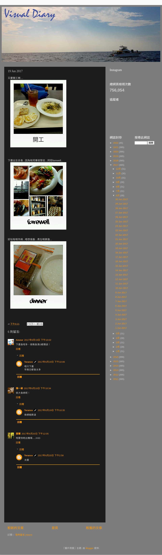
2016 (116, 357)
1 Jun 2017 (121, 328)
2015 (116, 361)
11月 (119, 173)
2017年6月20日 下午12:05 (35, 433)
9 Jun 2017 (121, 292)
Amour (19, 340)
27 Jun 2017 (121, 212)
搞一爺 (19, 388)
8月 (118, 186)
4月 (118, 338)
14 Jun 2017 (121, 270)
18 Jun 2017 (121, 252)
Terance (28, 362)
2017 (116, 165)
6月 (118, 195)
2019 (116, 156)
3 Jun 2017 (121, 319)
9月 (118, 182)
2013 (116, 370)
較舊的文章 (94, 528)
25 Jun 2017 (121, 221)
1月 (118, 351)
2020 (116, 151)
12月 (119, 169)
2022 (116, 143)
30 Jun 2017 (121, 199)
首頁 (55, 528)
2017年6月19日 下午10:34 (37, 388)
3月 (118, 342)
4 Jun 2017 (121, 314)
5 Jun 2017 (121, 310)
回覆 (18, 349)
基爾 (18, 433)
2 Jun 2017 (121, 323)
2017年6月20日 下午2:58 (51, 455)
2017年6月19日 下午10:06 (51, 362)
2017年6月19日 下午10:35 (51, 410)
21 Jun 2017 (121, 239)
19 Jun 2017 (121, 248)
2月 (118, 347)
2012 (116, 374)
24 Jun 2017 (121, 226)
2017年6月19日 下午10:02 (37, 340)
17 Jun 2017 (121, 257)
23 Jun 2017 (121, 230)
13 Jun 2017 (121, 274)
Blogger (90, 548)
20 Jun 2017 (121, 243)
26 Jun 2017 (121, 217)
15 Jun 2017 (121, 266)
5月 (118, 333)
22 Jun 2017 (121, 235)
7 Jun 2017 (121, 301)
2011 (116, 379)
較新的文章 (16, 528)
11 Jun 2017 (121, 283)
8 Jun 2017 (121, 297)
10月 (119, 178)
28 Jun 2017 (121, 208)
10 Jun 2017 (121, 288)
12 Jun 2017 (121, 279)
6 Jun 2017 (121, 306)
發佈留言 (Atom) (23, 535)
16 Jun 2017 (121, 261)
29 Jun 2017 (121, 203)
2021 (116, 147)
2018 (116, 160)
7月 (118, 191)
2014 (116, 365)
